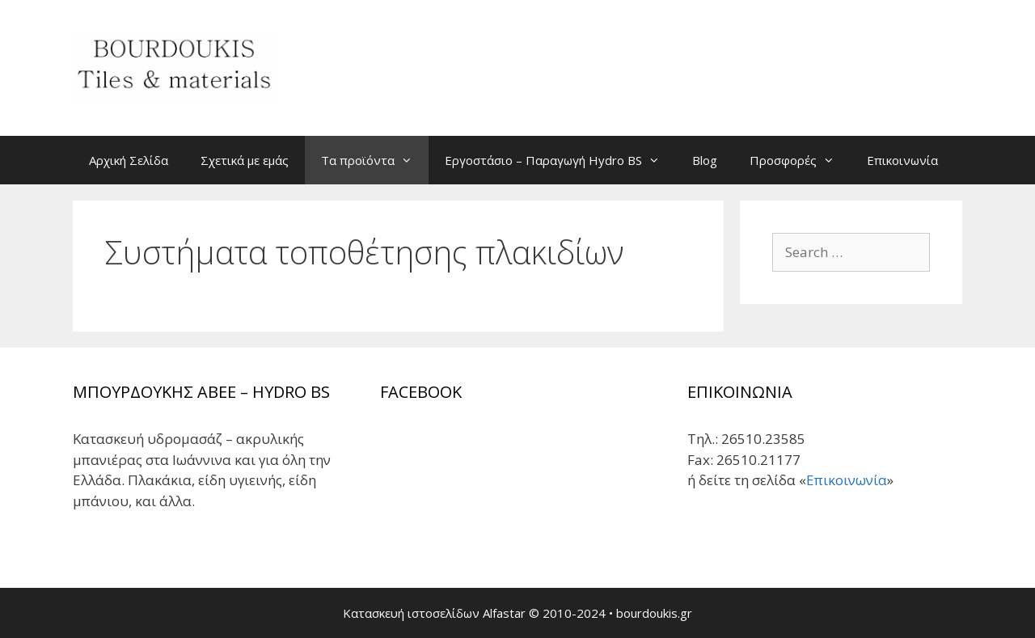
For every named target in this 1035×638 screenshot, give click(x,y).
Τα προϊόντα (375, 160)
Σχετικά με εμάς (245, 160)
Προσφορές (800, 160)
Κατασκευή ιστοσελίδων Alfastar (434, 613)
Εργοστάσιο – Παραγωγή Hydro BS (560, 160)
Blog (704, 160)
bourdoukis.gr (654, 613)
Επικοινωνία (902, 160)
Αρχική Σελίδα (128, 160)
